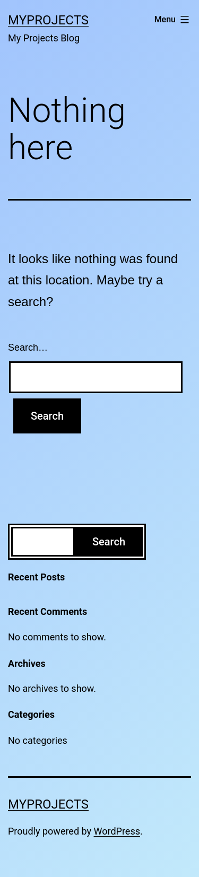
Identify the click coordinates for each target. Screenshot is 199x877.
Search (108, 541)
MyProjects (48, 20)
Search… (28, 347)
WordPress (117, 831)
